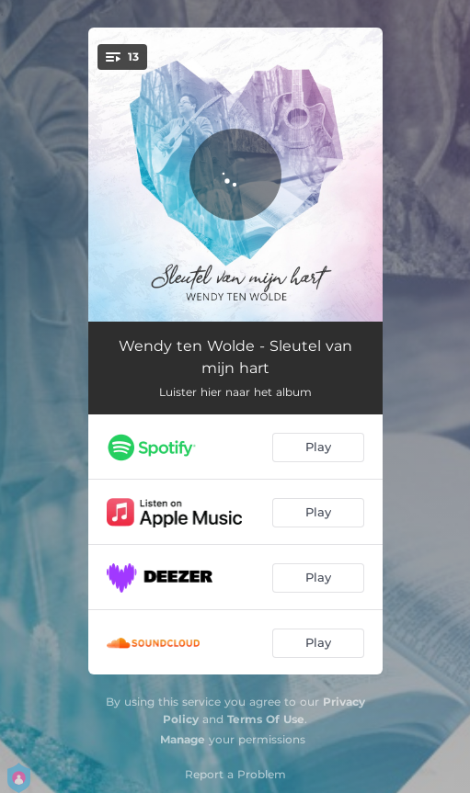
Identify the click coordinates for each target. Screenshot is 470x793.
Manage (182, 739)
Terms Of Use (265, 719)
